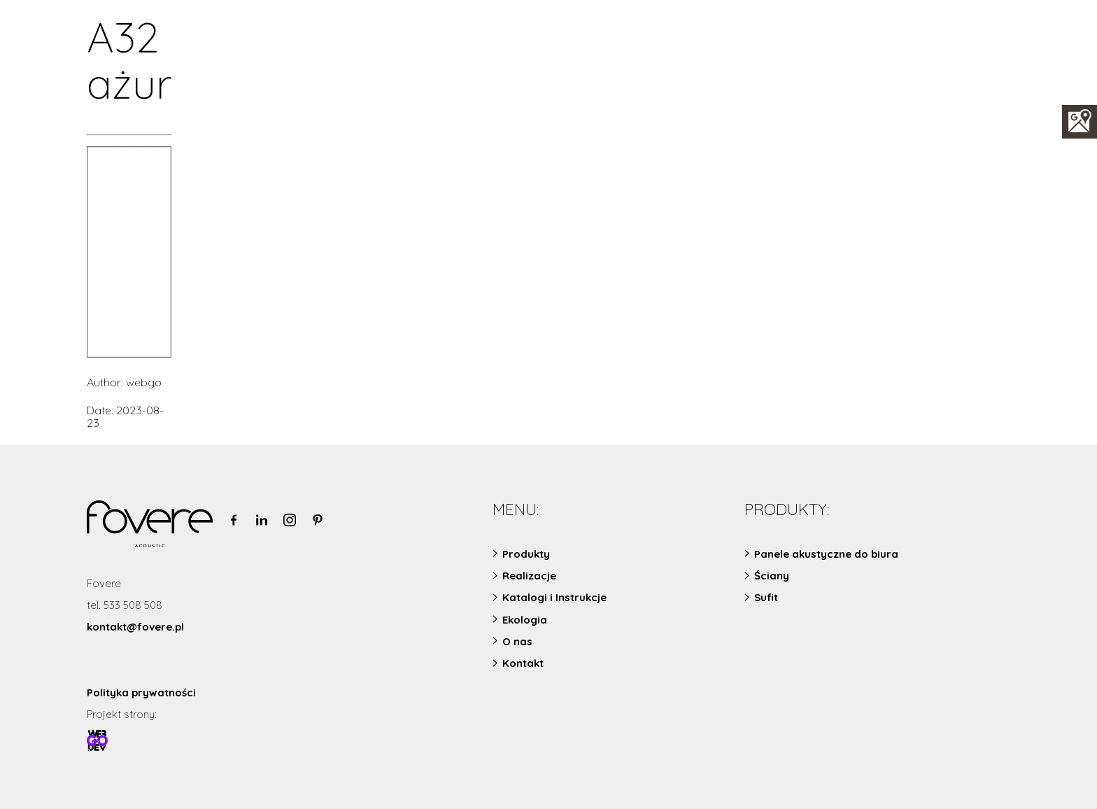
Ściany (771, 575)
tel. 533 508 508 (124, 605)
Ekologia (524, 619)
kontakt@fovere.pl (135, 626)
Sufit (766, 597)
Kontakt (523, 663)
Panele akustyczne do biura (826, 554)
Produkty (526, 554)
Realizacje (529, 575)
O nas (517, 641)
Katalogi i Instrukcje (554, 597)
